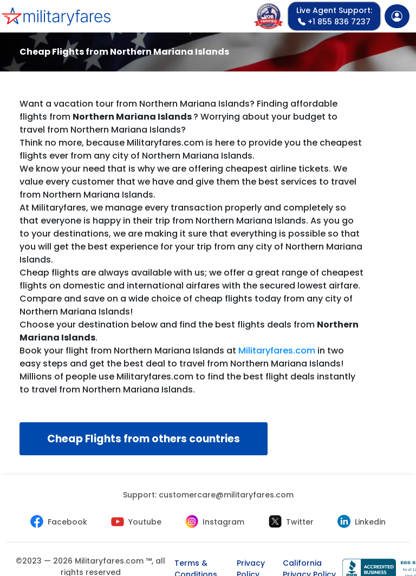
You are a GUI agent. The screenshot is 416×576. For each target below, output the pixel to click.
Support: (208, 494)
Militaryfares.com (276, 350)
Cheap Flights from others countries (143, 438)
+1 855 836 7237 (334, 16)
